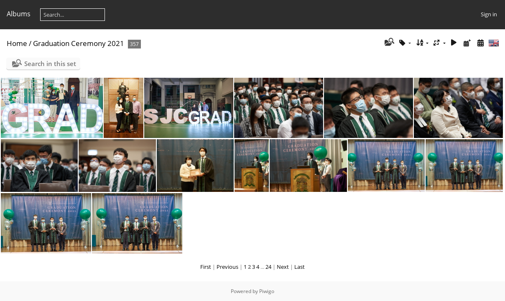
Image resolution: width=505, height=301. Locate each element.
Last (299, 266)
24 (268, 266)
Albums (19, 13)
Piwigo (266, 291)
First (205, 266)
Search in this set (50, 63)
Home (17, 43)
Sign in (489, 14)
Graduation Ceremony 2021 (78, 43)
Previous (227, 266)
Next (283, 266)
